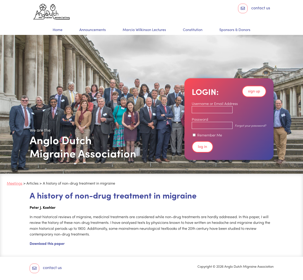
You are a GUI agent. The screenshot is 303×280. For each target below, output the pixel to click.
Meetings (14, 183)
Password (200, 119)
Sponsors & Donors (234, 29)
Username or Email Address (215, 103)
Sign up (254, 91)
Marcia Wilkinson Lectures (144, 29)
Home (57, 29)
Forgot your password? (250, 125)
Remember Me (207, 135)
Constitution (192, 29)
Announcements (92, 29)
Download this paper (47, 243)
